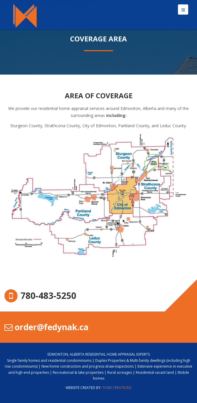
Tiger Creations (116, 387)
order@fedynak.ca (46, 327)
